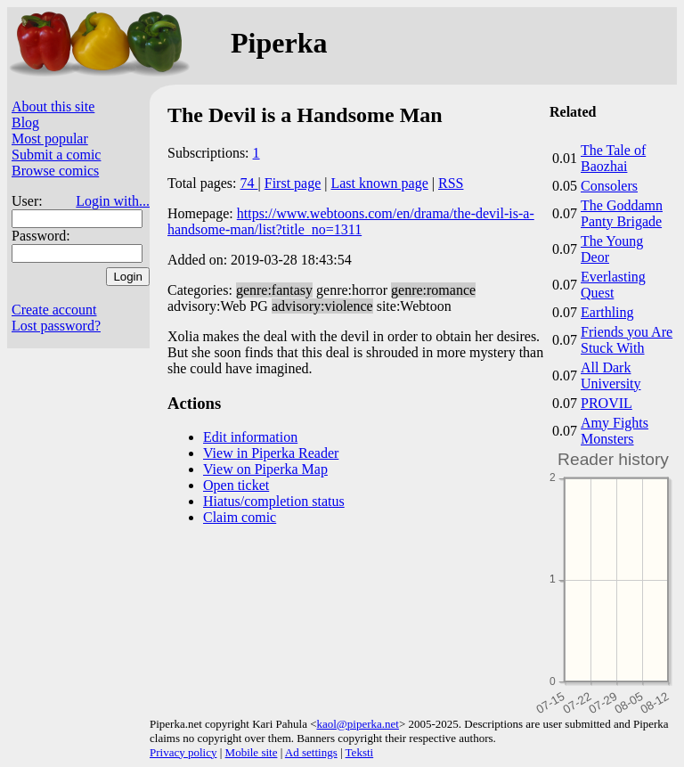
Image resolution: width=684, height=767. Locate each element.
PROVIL (606, 403)
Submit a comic (56, 154)
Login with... (113, 200)
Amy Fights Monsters (614, 430)
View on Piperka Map (265, 469)
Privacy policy (183, 752)
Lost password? (56, 325)
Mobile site (251, 752)
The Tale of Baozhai (613, 158)
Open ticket (236, 485)
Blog (25, 122)
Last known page (379, 183)
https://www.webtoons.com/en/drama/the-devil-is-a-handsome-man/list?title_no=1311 (350, 221)
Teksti (360, 752)
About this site (53, 106)
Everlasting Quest (613, 284)
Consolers (609, 185)
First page (293, 183)
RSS (450, 183)
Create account (54, 309)
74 (249, 183)
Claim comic (239, 517)
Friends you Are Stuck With (626, 339)
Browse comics (55, 170)
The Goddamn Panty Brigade (622, 213)
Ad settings (311, 752)
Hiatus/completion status (274, 501)
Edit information (250, 437)
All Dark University (611, 375)
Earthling (607, 312)
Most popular (50, 138)
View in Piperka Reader (270, 453)
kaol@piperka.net (357, 723)
